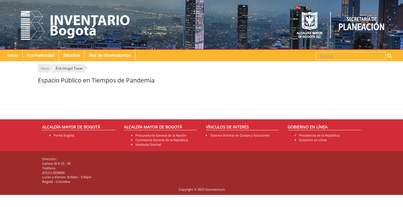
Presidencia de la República (319, 135)
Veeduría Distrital (148, 144)
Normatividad (40, 55)
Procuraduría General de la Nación (160, 135)
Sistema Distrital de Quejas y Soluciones (240, 135)
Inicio (12, 55)
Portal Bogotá (64, 135)
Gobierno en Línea (313, 140)
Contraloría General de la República (161, 140)
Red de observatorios (110, 55)
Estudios (71, 55)
